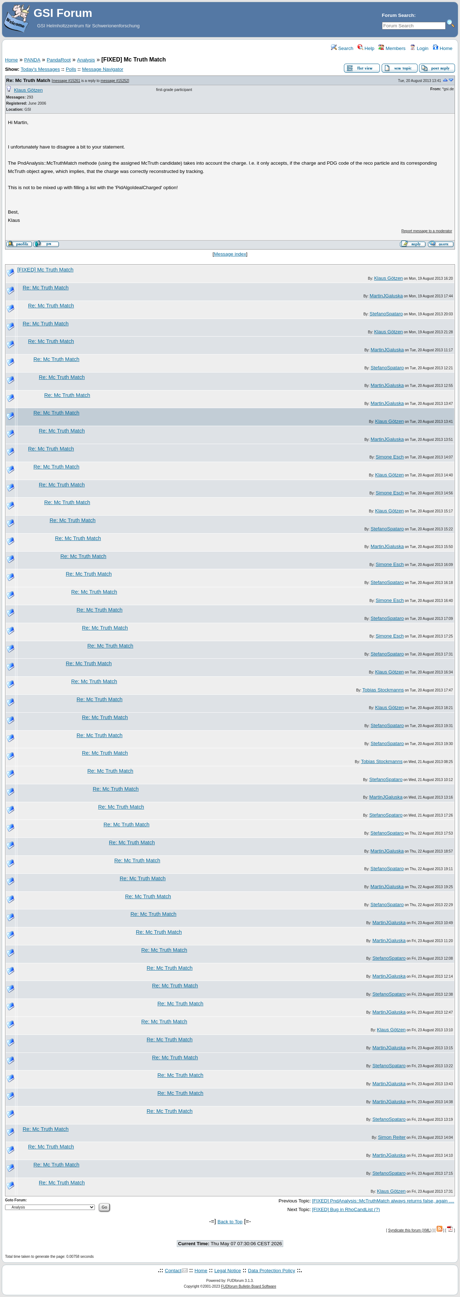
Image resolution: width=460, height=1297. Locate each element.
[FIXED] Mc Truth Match (45, 270)
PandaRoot (59, 60)
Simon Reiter (392, 1137)
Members (391, 48)
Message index (230, 254)
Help (366, 48)
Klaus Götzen (28, 90)
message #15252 (114, 81)
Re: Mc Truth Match (28, 80)
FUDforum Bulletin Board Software (248, 1286)
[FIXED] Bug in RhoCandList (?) (346, 1209)
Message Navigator (102, 69)
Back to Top (229, 1221)
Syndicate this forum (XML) (410, 1230)
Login (419, 48)
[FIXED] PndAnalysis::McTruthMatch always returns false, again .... (383, 1201)
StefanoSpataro (386, 313)
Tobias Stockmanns (383, 690)
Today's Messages (40, 69)
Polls (71, 69)
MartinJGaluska (386, 295)
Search (342, 48)
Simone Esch (390, 457)
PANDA (32, 60)
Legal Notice (227, 1270)
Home (442, 48)
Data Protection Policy (271, 1270)
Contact (173, 1270)
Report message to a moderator (426, 231)
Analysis (86, 60)
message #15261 (66, 81)
